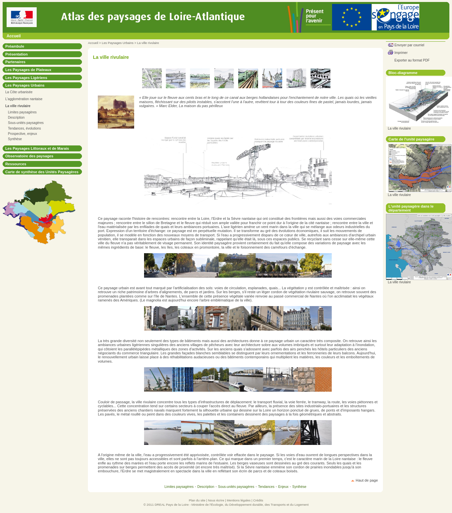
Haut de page (367, 480)
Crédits (258, 500)
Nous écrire (216, 500)
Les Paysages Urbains (117, 43)
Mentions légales (238, 500)
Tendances (266, 487)
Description (16, 117)
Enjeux (283, 487)
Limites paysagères (22, 112)
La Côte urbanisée (18, 92)
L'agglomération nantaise (23, 99)
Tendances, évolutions (24, 128)
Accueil (14, 36)
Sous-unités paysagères (26, 123)
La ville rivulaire (148, 43)
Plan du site (197, 500)
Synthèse (15, 139)
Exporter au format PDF (412, 60)
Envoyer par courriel (409, 45)
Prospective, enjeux (22, 134)
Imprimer (401, 53)
